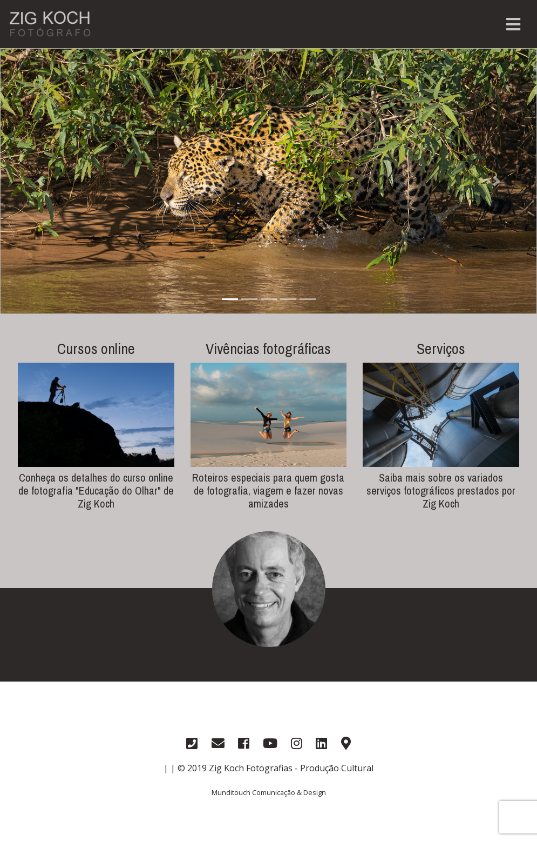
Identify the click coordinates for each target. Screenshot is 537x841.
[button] (40, 181)
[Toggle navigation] (513, 24)
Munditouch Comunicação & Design (269, 792)
